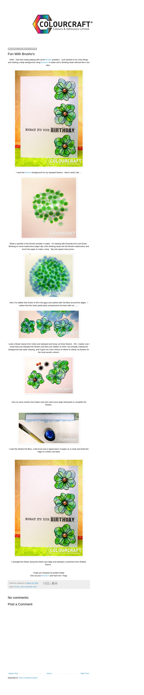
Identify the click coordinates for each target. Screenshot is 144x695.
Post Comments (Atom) (28, 678)
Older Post (84, 673)
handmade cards (30, 587)
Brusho (48, 60)
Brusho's (44, 62)
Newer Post (13, 673)
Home (49, 673)
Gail (22, 587)
